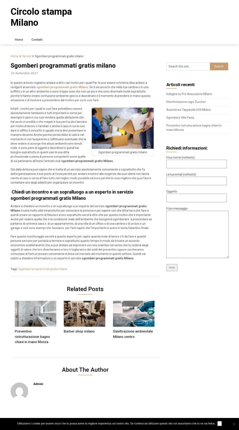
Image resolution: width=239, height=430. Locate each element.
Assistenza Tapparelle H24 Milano (188, 109)
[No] (234, 424)
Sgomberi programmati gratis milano (43, 269)
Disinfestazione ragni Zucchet (186, 102)
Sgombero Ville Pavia (180, 117)
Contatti (37, 39)
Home (19, 39)
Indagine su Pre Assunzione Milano (189, 94)
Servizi (26, 56)
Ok (219, 423)
